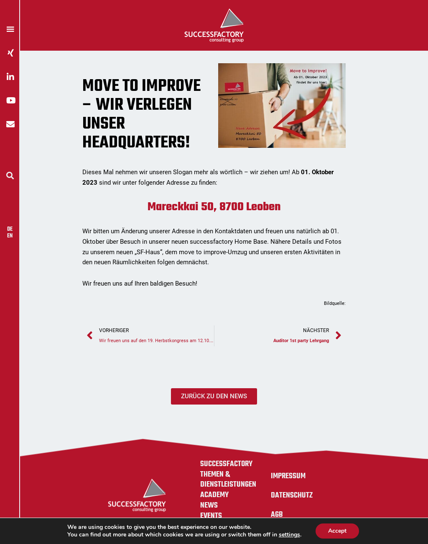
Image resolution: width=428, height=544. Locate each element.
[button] (10, 175)
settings (289, 535)
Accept (337, 531)
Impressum (288, 476)
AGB (277, 515)
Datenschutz (292, 495)
